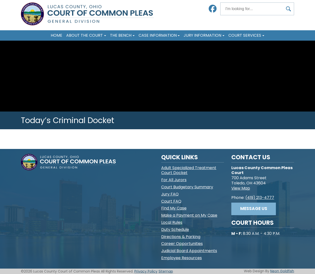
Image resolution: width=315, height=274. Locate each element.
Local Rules (171, 222)
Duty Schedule (175, 229)
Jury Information (202, 35)
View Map (240, 188)
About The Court (84, 35)
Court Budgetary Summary (187, 187)
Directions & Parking (180, 237)
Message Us (253, 208)
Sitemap (165, 271)
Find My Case (174, 208)
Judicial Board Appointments (189, 251)
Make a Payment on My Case (189, 215)
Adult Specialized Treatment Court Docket (188, 170)
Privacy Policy (146, 271)
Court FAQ (171, 201)
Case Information (158, 35)
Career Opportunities (182, 243)
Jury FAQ (170, 194)
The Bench (120, 35)
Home (56, 35)
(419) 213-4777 (259, 197)
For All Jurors (174, 180)
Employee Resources (181, 258)
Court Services (244, 35)
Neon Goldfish (282, 271)
